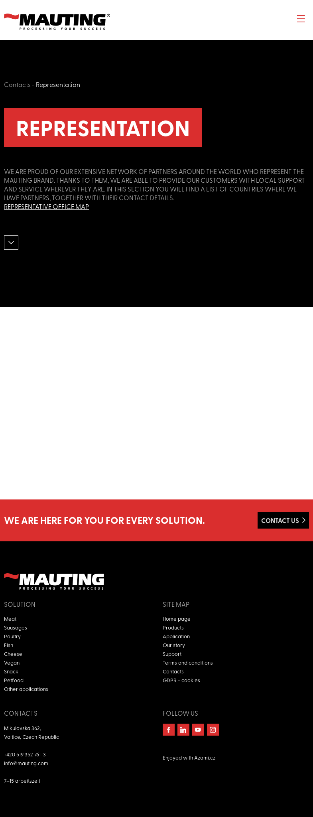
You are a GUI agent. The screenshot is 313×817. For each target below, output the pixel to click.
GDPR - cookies (181, 680)
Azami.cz (204, 757)
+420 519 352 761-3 (25, 754)
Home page (177, 618)
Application (176, 636)
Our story (174, 644)
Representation (58, 84)
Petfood (14, 680)
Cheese (13, 653)
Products (173, 627)
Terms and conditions (188, 662)
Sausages (15, 627)
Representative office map (46, 206)
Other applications (26, 688)
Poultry (12, 636)
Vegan (12, 662)
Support (172, 653)
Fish (8, 644)
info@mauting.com (26, 763)
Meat (10, 618)
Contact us (280, 520)
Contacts (17, 84)
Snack (11, 671)
